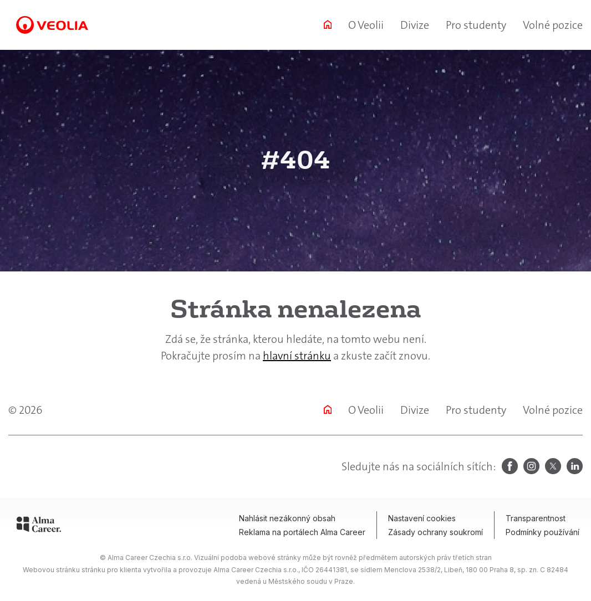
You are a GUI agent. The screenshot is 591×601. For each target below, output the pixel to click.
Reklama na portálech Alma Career (302, 532)
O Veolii (366, 25)
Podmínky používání (542, 532)
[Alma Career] (39, 526)
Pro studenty (476, 25)
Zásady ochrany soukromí (435, 532)
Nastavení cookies (422, 518)
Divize (414, 25)
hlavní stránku (297, 355)
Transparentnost (535, 518)
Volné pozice (553, 25)
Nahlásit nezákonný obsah (287, 518)
